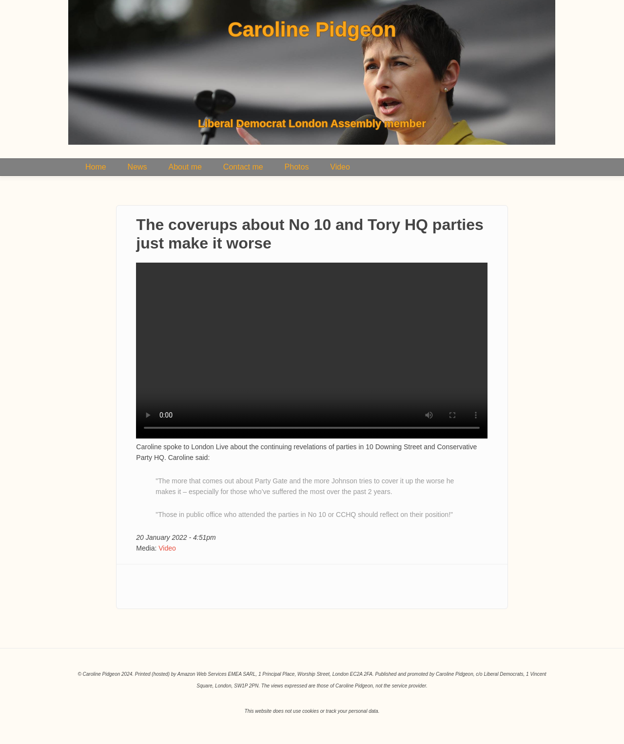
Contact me (243, 167)
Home (95, 167)
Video (340, 167)
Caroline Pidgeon (312, 29)
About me (184, 167)
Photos (297, 167)
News (137, 167)
